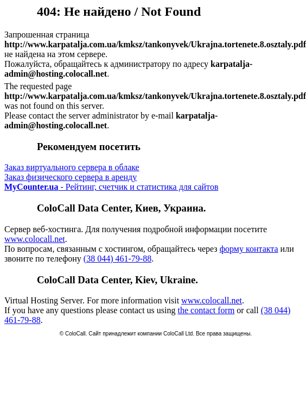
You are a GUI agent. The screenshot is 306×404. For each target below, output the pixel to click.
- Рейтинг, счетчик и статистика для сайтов (111, 186)
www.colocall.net (34, 239)
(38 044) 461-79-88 (117, 258)
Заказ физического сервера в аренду (70, 177)
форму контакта (249, 248)
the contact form (205, 310)
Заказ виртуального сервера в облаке (71, 167)
